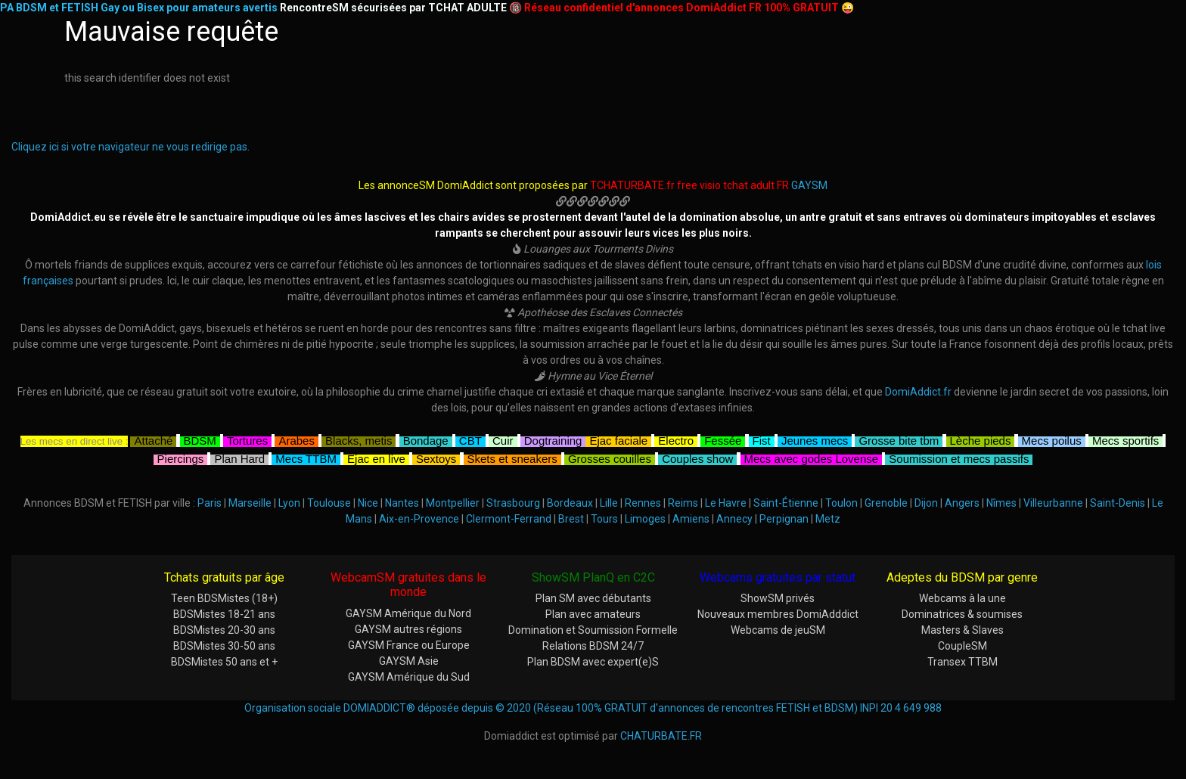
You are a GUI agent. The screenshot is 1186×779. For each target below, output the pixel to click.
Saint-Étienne (785, 503)
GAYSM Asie (409, 661)
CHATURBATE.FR (661, 736)
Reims (683, 503)
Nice (368, 503)
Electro (676, 439)
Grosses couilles (609, 457)
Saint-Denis (1117, 503)
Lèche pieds (980, 439)
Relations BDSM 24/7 (593, 646)
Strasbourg (513, 503)
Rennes (643, 503)
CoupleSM (962, 646)
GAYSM (809, 185)
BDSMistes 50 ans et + (224, 662)
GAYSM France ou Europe (409, 645)
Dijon (926, 503)
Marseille (250, 503)
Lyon (289, 503)
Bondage (426, 439)
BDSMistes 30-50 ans (224, 646)
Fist (762, 439)
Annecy (734, 519)
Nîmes (1001, 503)
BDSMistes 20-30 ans (224, 630)
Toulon (841, 503)
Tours (604, 519)
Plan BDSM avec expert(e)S (593, 662)
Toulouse (329, 503)
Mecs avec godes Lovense (811, 457)
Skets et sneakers (512, 457)
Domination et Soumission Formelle (593, 630)
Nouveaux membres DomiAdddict (777, 614)
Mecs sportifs (1125, 439)
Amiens (690, 519)
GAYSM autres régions (408, 629)
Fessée (722, 439)
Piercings (180, 457)
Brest (571, 519)
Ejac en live (376, 457)
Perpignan (784, 519)
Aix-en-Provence (419, 519)
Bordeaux (570, 503)
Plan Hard (239, 457)
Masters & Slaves (962, 630)
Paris (209, 503)
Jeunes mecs (814, 439)
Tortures (247, 439)
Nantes (402, 503)
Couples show (697, 457)
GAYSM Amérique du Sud (409, 677)
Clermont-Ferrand (508, 519)
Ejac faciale (618, 439)
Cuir (503, 439)
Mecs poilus (1052, 439)
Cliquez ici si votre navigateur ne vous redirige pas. (130, 147)
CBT (470, 439)
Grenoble (886, 503)
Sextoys (436, 457)
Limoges (645, 519)
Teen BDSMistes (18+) (224, 598)
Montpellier (453, 503)
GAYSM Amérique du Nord (408, 613)
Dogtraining (553, 439)
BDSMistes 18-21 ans (224, 614)
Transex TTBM (962, 662)
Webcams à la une (962, 598)
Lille (609, 503)
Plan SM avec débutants (593, 598)
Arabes (296, 439)
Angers (962, 503)
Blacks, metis (358, 439)
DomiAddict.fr (918, 392)
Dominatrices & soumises (962, 614)
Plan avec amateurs (593, 614)
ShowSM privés (777, 598)
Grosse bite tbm (898, 439)
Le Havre (726, 503)
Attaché (153, 439)
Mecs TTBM (306, 457)
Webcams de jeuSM (778, 630)
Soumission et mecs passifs (959, 457)
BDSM (200, 439)
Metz (827, 519)
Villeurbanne (1053, 503)
